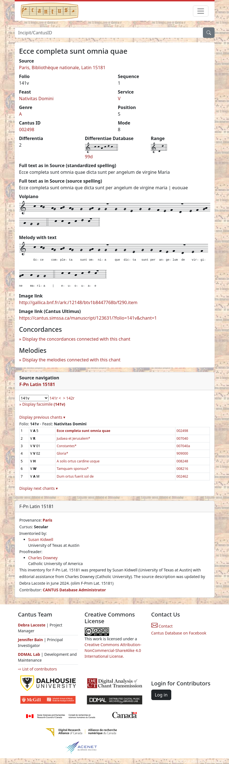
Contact (162, 626)
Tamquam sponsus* (73, 468)
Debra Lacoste (32, 625)
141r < (55, 398)
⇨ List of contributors (37, 669)
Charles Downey (43, 557)
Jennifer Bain (31, 639)
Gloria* (62, 453)
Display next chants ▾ (38, 488)
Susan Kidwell (40, 539)
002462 (182, 476)
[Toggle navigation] (200, 11)
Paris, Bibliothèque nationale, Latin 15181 (62, 67)
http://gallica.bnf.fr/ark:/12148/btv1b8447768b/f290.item (78, 302)
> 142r (68, 398)
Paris (47, 520)
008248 (182, 461)
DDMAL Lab (29, 654)
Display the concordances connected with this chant (76, 339)
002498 (26, 129)
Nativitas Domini (36, 98)
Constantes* (66, 446)
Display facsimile (43, 404)
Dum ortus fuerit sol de (75, 476)
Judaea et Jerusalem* (73, 438)
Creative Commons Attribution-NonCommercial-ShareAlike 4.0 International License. (113, 650)
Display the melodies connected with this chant (71, 360)
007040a (183, 446)
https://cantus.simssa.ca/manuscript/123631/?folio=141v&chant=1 (88, 318)
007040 (182, 438)
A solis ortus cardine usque (78, 461)
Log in (161, 695)
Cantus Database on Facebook (179, 633)
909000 (182, 453)
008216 (182, 468)
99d (89, 157)
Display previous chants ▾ (42, 417)
